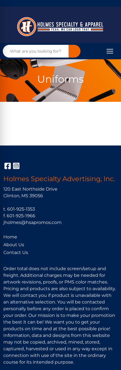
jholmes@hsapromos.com (32, 222)
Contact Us (15, 252)
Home (10, 237)
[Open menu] (109, 51)
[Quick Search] (36, 51)
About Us (13, 244)
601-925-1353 (21, 209)
